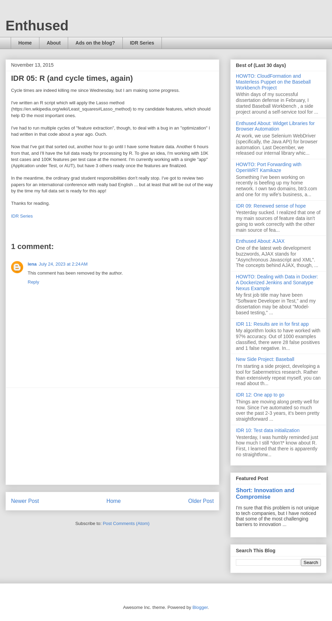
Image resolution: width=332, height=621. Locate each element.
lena (32, 264)
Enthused (37, 25)
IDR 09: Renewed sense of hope (271, 206)
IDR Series (142, 43)
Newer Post (25, 501)
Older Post (201, 501)
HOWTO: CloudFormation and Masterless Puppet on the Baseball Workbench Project (273, 81)
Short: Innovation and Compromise (265, 493)
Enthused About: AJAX (260, 241)
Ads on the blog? (95, 43)
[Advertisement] (112, 436)
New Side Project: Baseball (265, 359)
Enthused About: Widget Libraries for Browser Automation (275, 126)
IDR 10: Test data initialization (267, 430)
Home (25, 43)
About (54, 43)
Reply (33, 282)
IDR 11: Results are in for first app (272, 324)
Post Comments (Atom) (126, 523)
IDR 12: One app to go (260, 395)
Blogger (200, 607)
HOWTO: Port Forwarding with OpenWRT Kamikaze (269, 167)
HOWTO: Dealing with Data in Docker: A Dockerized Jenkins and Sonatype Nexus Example (277, 282)
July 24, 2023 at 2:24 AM (63, 264)
